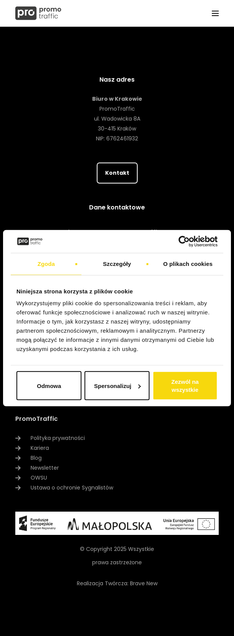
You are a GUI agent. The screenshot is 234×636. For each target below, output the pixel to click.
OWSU (39, 477)
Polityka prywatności (58, 438)
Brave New (144, 583)
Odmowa (49, 385)
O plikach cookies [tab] (188, 263)
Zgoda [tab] (46, 263)
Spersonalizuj (117, 385)
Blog (36, 458)
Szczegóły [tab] (117, 263)
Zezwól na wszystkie (185, 385)
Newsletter (45, 468)
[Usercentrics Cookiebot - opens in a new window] (184, 241)
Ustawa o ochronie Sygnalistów (72, 487)
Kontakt (117, 173)
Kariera (40, 448)
